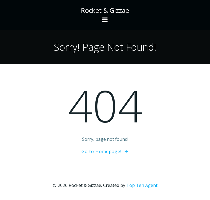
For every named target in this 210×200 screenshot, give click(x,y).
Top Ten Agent (142, 185)
